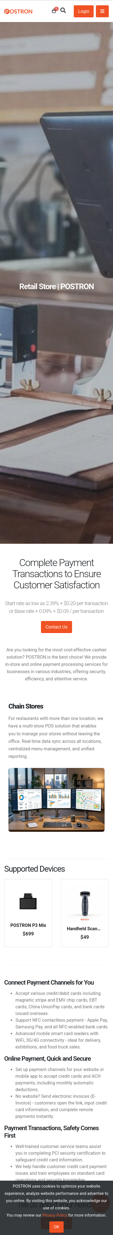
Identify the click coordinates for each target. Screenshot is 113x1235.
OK (56, 1227)
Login (83, 11)
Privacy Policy (54, 1215)
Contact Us (56, 627)
